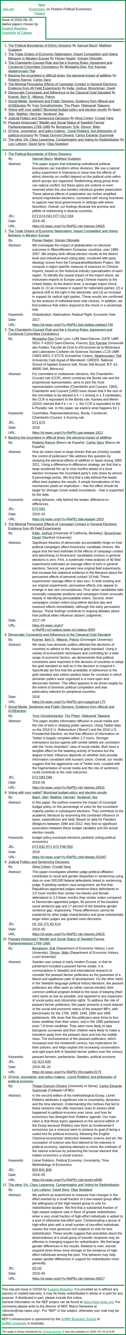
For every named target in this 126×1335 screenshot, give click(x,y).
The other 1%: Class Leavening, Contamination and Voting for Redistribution (63, 139)
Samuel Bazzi (87, 45)
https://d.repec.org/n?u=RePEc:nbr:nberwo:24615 (68, 934)
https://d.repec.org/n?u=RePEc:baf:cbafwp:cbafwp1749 (72, 325)
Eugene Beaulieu (14, 28)
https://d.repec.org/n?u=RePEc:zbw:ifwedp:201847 (69, 857)
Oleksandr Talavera (95, 105)
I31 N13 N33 (41, 1062)
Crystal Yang (104, 118)
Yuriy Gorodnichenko (47, 105)
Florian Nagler (65, 58)
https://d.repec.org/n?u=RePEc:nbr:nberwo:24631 (68, 787)
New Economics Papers (37, 9)
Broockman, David (101, 88)
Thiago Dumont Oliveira (56, 135)
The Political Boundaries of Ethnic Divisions (40, 45)
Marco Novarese (81, 1306)
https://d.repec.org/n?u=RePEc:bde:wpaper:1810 (68, 519)
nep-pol (8, 9)
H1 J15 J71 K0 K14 (46, 924)
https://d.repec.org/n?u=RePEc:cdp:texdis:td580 (67, 1180)
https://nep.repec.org (98, 1302)
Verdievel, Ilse (53, 114)
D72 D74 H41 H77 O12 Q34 (52, 216)
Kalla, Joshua (77, 88)
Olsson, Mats (90, 127)
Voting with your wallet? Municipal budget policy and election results (57, 109)
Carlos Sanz (42, 80)
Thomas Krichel (51, 1331)
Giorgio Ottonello (89, 58)
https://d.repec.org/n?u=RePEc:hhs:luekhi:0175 (66, 1072)
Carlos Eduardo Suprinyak (94, 135)
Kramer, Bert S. (19, 97)
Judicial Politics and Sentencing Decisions (38, 118)
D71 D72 (38, 422)
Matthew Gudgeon (67, 159)
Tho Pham (71, 105)
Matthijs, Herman (28, 114)
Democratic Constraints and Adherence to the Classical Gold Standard (59, 92)
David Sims (37, 144)
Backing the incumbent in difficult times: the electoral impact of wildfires (60, 75)
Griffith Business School (78, 1319)
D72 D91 (38, 509)
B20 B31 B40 (42, 1170)
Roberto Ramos (19, 80)
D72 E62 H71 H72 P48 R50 (52, 847)
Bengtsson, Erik (67, 127)
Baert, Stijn (40, 797)
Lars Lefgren (17, 144)
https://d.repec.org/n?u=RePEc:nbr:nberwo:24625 (68, 226)
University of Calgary (17, 33)
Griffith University (14, 1323)
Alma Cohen (84, 118)
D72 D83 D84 (42, 777)
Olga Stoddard (57, 144)
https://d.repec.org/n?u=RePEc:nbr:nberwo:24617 (68, 1278)
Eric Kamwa (97, 67)
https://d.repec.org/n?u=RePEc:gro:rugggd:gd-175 (68, 702)
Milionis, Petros (43, 97)
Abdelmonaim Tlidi (21, 71)
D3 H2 (37, 1268)
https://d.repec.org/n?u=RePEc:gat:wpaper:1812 (67, 432)
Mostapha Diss (76, 67)
